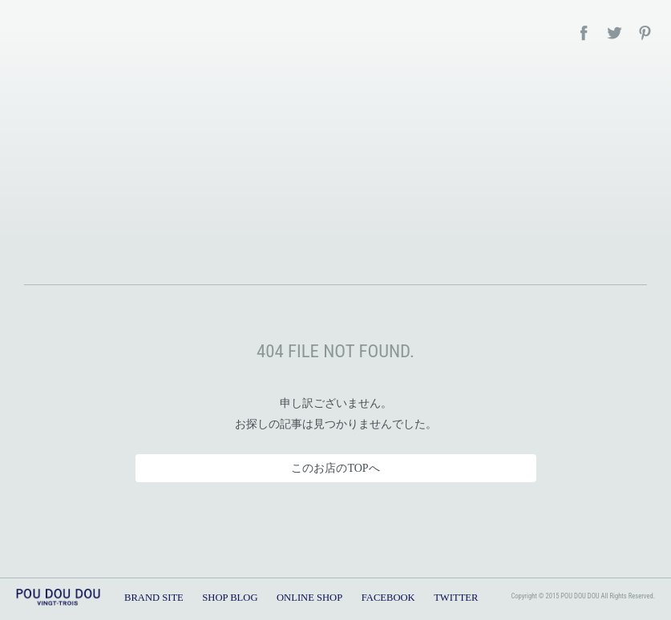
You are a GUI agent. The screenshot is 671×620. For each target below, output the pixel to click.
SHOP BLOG (229, 597)
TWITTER (456, 597)
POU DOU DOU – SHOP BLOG (336, 164)
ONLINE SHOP (309, 597)
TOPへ (637, 556)
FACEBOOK (388, 597)
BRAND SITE (154, 597)
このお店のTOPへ (335, 468)
